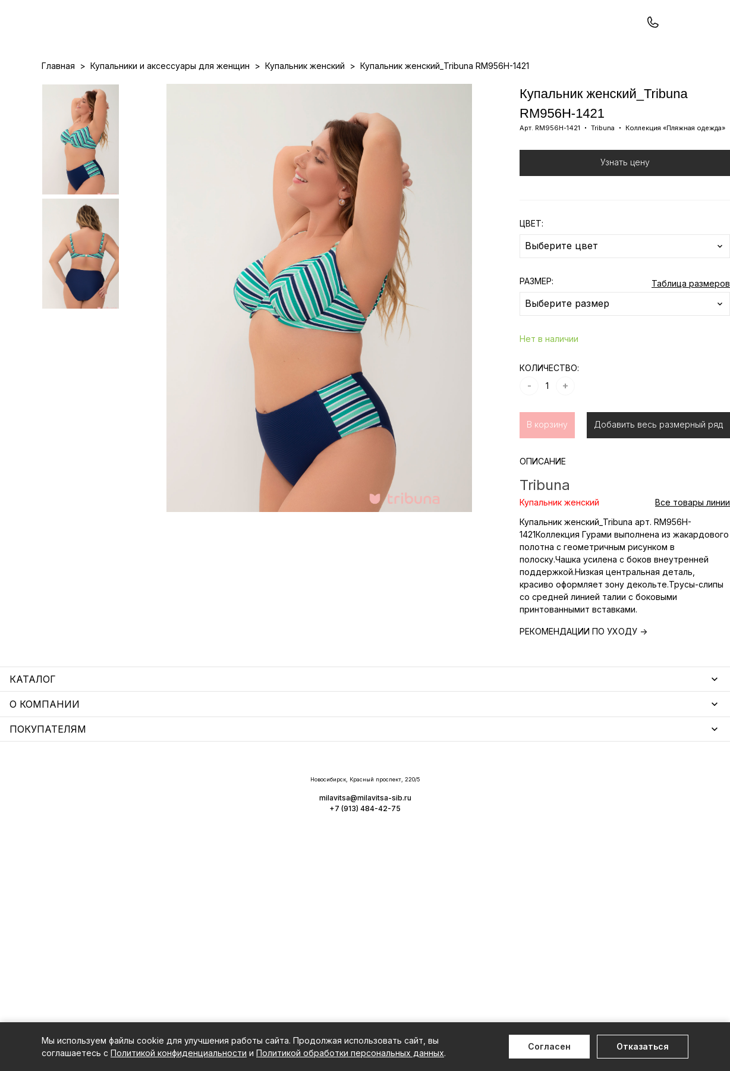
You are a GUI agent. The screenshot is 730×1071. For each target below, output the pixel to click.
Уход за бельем (302, 789)
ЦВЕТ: (531, 274)
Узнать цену (625, 213)
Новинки (319, 90)
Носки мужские (301, 824)
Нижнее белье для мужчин (98, 871)
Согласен (549, 1046)
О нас (427, 90)
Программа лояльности (493, 90)
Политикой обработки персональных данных (350, 1053)
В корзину (547, 475)
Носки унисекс (299, 841)
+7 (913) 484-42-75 (106, 40)
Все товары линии (692, 553)
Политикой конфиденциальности (179, 1053)
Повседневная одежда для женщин (117, 948)
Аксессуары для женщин (321, 807)
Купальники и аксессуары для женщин (121, 836)
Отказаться (642, 1046)
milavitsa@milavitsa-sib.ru (639, 999)
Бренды (392, 90)
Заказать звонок (200, 39)
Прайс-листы (268, 90)
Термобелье (68, 854)
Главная (58, 116)
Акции (357, 90)
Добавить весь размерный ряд (658, 475)
